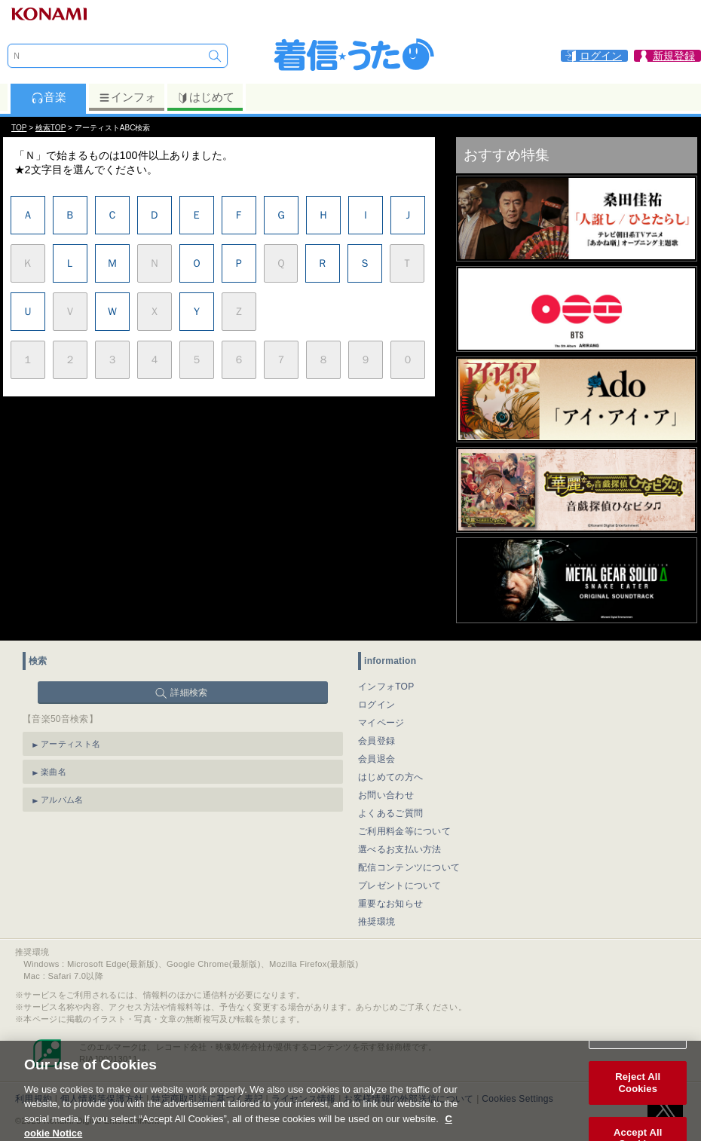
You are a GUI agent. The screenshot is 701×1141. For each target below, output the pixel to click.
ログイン (376, 704)
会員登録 (376, 741)
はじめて (205, 97)
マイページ (381, 722)
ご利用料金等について (404, 831)
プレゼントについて (400, 885)
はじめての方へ (390, 777)
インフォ (127, 97)
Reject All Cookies (637, 1090)
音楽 (48, 97)
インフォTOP (386, 686)
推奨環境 (376, 921)
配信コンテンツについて (409, 867)
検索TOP (50, 128)
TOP (18, 128)
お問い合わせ (386, 795)
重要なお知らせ (390, 903)
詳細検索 (188, 692)
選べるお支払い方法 (400, 849)
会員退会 (376, 759)
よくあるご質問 (390, 813)
